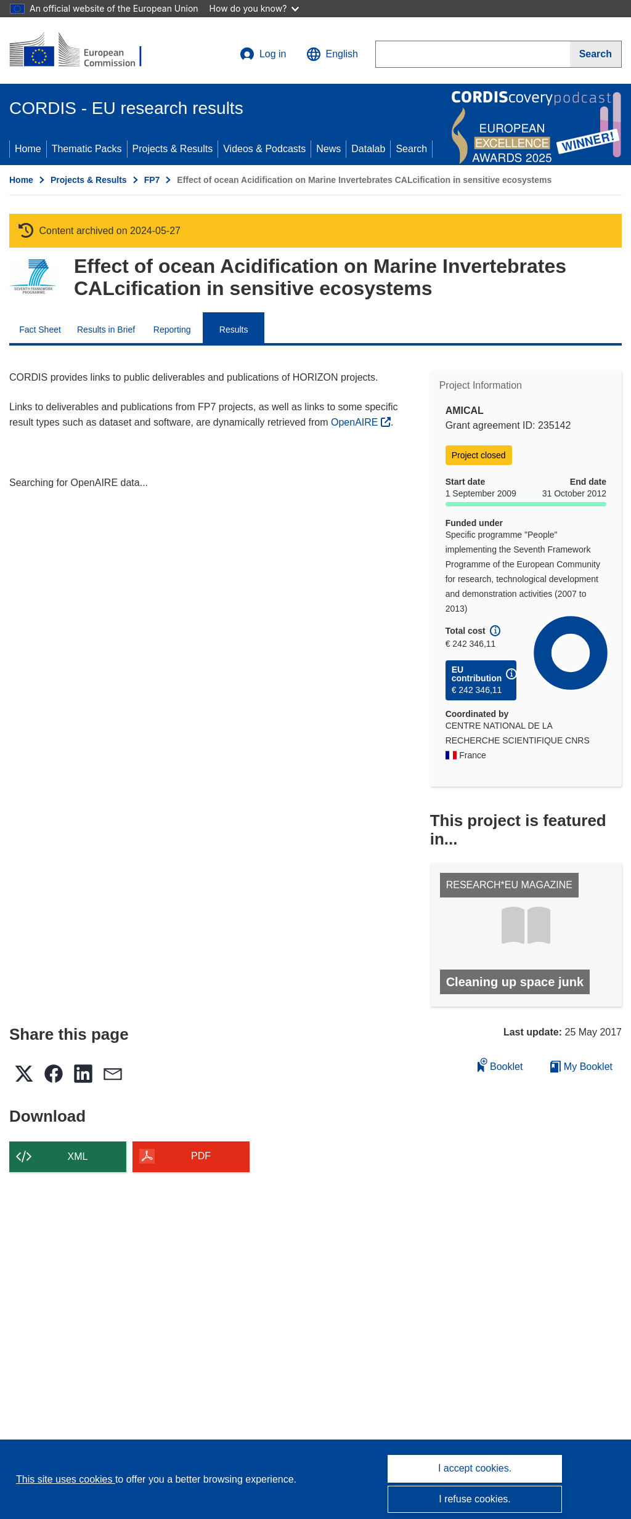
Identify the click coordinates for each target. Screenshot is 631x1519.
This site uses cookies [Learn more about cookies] (65, 1479)
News (328, 149)
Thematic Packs (87, 149)
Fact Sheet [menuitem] (40, 329)
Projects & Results (172, 149)
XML (78, 1156)
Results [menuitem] (233, 329)
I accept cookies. (474, 1468)
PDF (201, 1156)
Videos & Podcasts (264, 149)
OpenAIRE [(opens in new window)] (356, 422)
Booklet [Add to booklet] (500, 1065)
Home (28, 149)
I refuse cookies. (475, 1499)
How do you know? (254, 8)
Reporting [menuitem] (172, 329)
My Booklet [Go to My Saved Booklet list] (581, 1066)
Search (411, 149)
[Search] (596, 54)
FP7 (152, 180)
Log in (263, 54)
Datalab (368, 149)
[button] (332, 54)
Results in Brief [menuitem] (106, 329)
